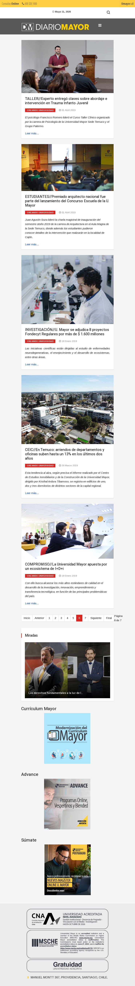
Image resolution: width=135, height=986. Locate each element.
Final (109, 617)
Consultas (10, 4)
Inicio (27, 617)
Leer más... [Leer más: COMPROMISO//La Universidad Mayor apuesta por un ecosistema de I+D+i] (32, 603)
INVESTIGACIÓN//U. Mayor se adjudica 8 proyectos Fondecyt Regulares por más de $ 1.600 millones (67, 332)
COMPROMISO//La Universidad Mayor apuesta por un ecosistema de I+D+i (66, 566)
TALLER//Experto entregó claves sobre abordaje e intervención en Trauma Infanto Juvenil (66, 101)
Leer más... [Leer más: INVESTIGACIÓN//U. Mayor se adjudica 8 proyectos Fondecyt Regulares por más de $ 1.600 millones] (32, 364)
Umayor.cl (127, 4)
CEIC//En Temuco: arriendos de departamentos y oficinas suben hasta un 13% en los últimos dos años (64, 454)
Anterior (39, 617)
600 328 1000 (29, 4)
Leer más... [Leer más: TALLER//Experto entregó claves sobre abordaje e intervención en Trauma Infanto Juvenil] (32, 133)
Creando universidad (40, 110)
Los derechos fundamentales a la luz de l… (55, 693)
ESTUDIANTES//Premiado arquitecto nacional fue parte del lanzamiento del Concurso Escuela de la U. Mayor (67, 201)
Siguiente (96, 617)
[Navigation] (99, 25)
